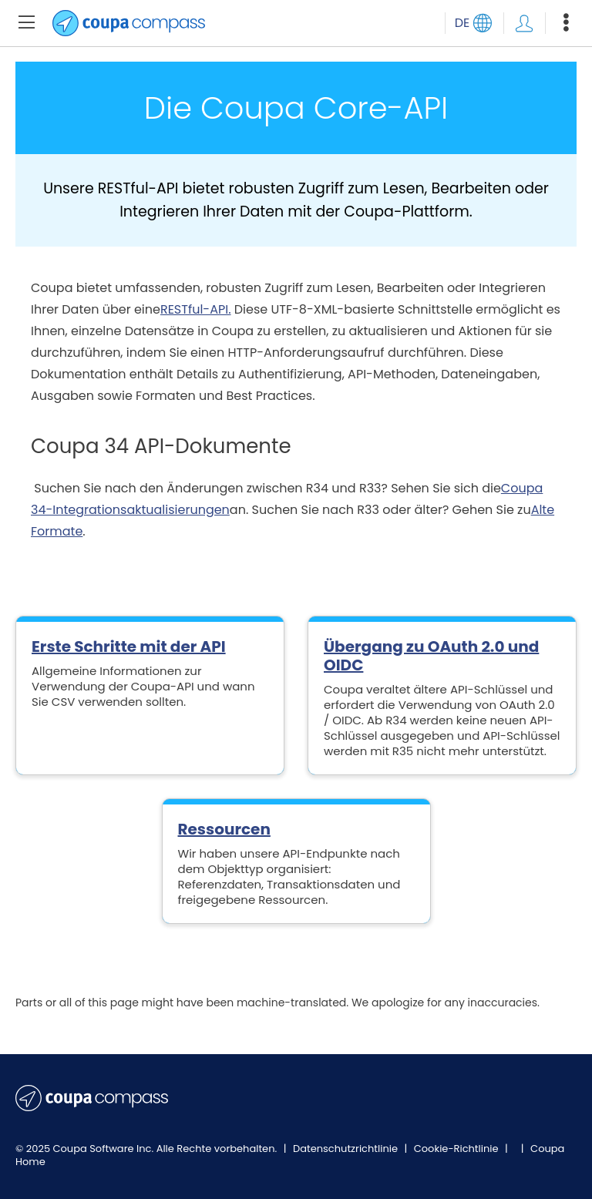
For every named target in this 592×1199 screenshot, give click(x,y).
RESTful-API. (195, 309)
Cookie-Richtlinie (457, 1148)
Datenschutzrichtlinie (347, 1148)
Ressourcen (224, 829)
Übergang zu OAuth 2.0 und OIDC (431, 656)
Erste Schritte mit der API (129, 646)
